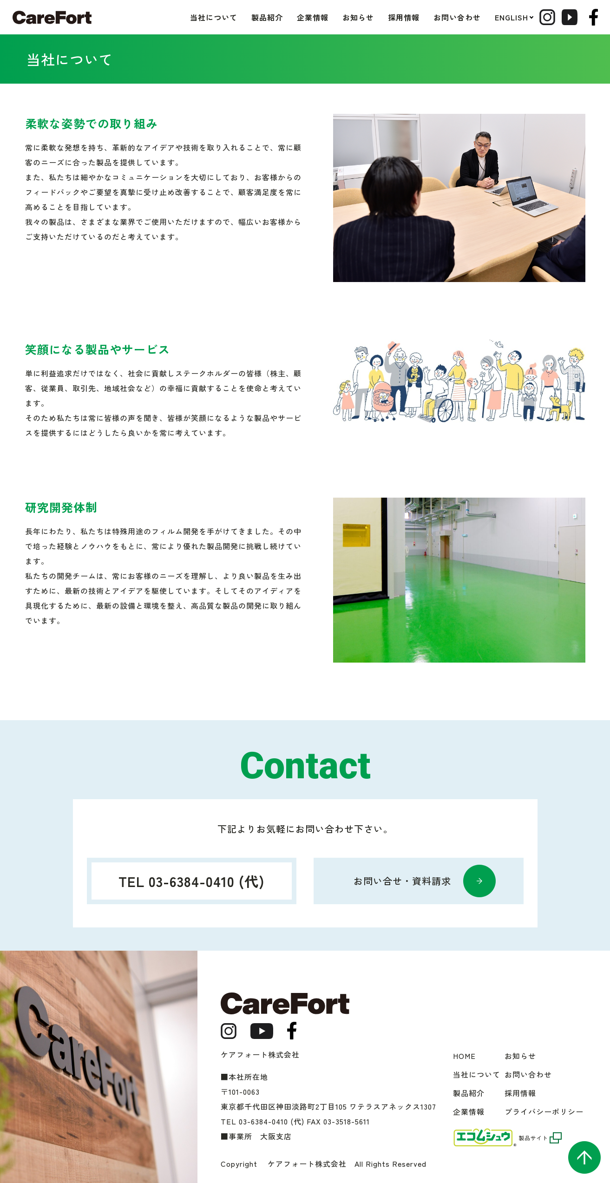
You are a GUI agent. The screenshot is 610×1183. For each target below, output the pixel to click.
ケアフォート (52, 17)
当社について (194, 17)
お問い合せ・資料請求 (402, 880)
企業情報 (293, 17)
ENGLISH (492, 17)
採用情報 (384, 17)
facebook (593, 17)
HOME (464, 1055)
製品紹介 (247, 17)
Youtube (568, 17)
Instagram (535, 17)
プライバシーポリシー (544, 1111)
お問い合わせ (437, 17)
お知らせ (338, 17)
